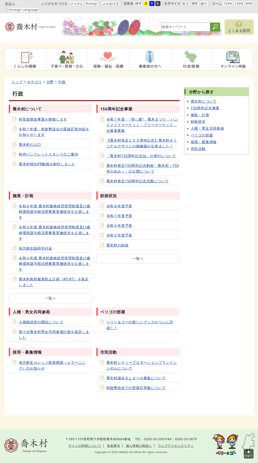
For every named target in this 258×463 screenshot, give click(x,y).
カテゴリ (34, 81)
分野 (50, 81)
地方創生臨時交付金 (35, 248)
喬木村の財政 (117, 245)
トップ (17, 81)
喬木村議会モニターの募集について (136, 378)
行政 (62, 81)
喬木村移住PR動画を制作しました (47, 164)
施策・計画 (200, 114)
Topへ (249, 455)
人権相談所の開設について (41, 322)
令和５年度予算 (119, 235)
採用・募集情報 (204, 141)
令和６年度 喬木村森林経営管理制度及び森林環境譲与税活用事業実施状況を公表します (54, 212)
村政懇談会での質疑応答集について (136, 387)
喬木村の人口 (30, 144)
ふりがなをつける (54, 3)
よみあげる (111, 3)
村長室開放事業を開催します (43, 119)
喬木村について (204, 101)
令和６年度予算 (119, 225)
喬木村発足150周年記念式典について (137, 181)
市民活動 (198, 148)
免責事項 (113, 446)
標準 (138, 3)
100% (239, 3)
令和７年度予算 (119, 215)
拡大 (185, 3)
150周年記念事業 (205, 108)
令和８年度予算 (119, 206)
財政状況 (198, 121)
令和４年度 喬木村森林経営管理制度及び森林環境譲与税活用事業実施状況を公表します (54, 264)
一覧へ (50, 298)
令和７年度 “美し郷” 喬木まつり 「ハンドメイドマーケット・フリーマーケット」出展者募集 (142, 125)
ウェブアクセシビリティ (176, 446)
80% (249, 3)
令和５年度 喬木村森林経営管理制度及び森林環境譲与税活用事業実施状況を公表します (54, 233)
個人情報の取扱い (139, 446)
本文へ (10, 3)
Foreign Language (23, 10)
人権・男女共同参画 (207, 128)
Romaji (91, 3)
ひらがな (76, 3)
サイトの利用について (84, 446)
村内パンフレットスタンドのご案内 (48, 154)
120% (227, 3)
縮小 (204, 3)
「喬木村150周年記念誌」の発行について (141, 155)
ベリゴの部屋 (202, 135)
